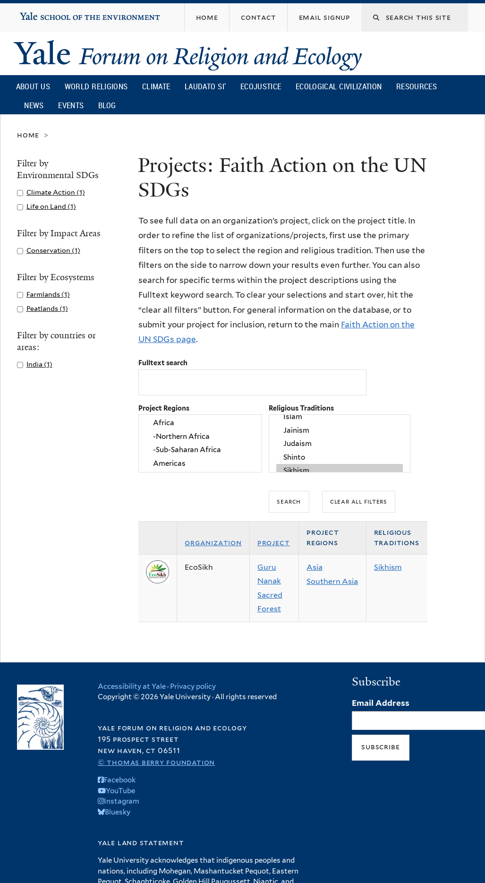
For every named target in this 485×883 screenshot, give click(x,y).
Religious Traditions (301, 408)
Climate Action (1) (55, 192)
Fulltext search (162, 363)
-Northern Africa (200, 436)
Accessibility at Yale (132, 686)
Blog (107, 105)
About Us (33, 86)
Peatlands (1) (47, 308)
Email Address (380, 703)
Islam (339, 416)
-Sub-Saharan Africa (200, 450)
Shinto (339, 457)
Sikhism (339, 470)
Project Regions (163, 408)
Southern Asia (332, 581)
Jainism (339, 430)
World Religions (96, 86)
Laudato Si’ (205, 86)
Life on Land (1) (51, 206)
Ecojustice (260, 86)
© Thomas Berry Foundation (156, 762)
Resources (416, 86)
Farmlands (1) (48, 294)
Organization (213, 542)
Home (28, 134)
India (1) (39, 364)
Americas (200, 463)
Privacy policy (193, 686)
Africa (200, 423)
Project (273, 542)
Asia (314, 567)
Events (71, 105)
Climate (156, 86)
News (33, 105)
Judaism (339, 443)
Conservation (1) (53, 250)
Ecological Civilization (339, 86)
